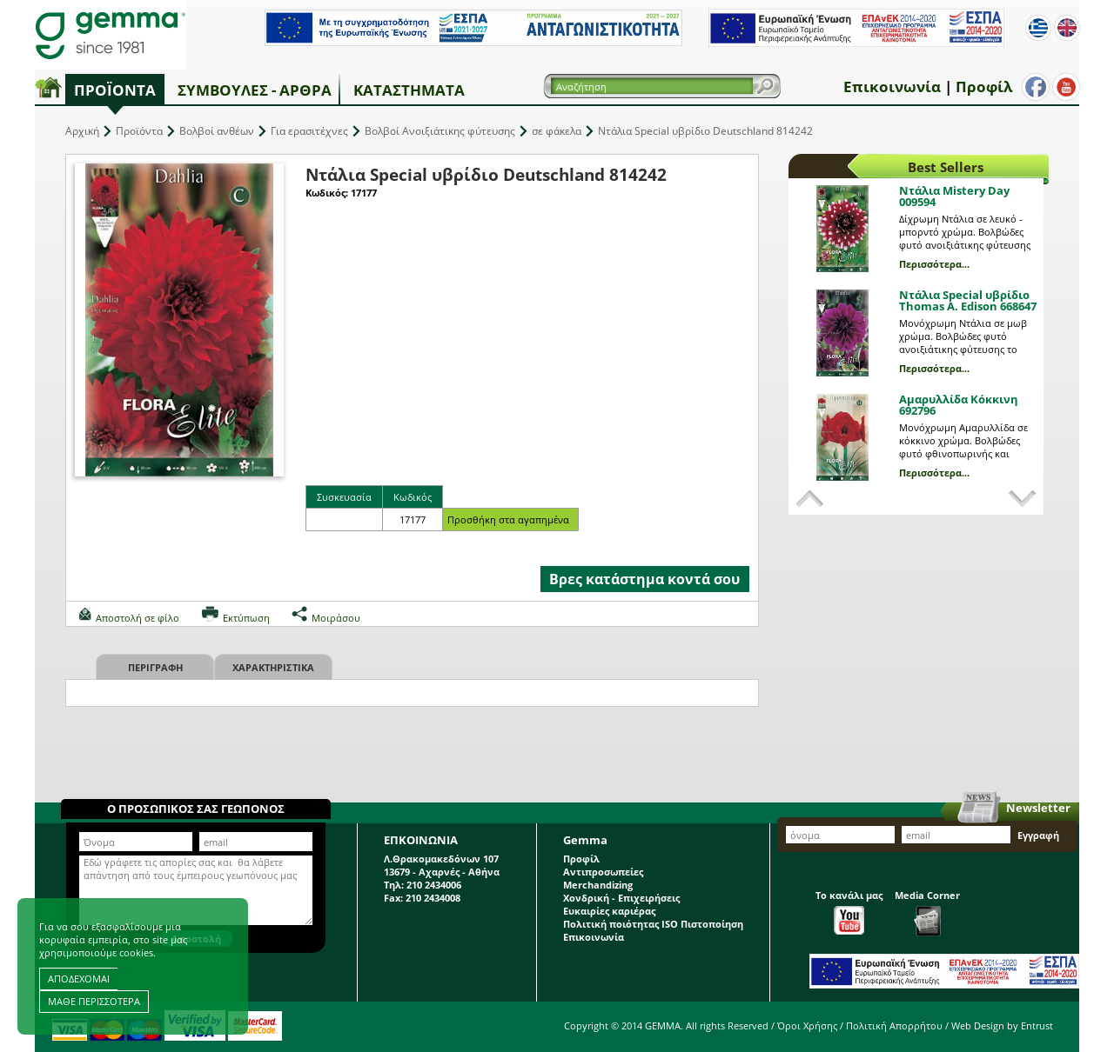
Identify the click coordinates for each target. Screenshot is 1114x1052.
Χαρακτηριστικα (273, 667)
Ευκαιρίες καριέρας (609, 910)
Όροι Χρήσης (807, 1025)
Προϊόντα (115, 90)
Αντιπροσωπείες (603, 871)
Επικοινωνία (892, 87)
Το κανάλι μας (848, 912)
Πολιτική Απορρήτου (894, 1025)
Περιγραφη (155, 667)
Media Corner (927, 912)
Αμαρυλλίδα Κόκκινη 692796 (958, 404)
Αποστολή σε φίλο (137, 617)
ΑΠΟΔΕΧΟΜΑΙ (79, 978)
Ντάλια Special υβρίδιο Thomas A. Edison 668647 (968, 300)
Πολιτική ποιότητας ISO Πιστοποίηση (653, 923)
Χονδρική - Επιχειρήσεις (621, 897)
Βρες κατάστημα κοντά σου (644, 579)
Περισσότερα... (934, 263)
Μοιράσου (336, 617)
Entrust (1037, 1025)
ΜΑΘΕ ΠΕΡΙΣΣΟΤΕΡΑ (94, 1001)
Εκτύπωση (246, 617)
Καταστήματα (409, 90)
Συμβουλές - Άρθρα (255, 90)
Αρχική (82, 130)
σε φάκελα (556, 130)
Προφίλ (984, 87)
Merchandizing (598, 884)
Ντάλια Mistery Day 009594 (954, 196)
